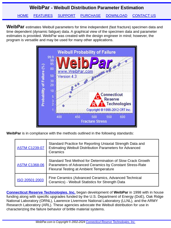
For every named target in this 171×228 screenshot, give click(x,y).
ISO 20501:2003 (30, 180)
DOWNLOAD (116, 15)
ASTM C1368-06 (30, 165)
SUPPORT (66, 15)
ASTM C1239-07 (30, 148)
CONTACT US (144, 15)
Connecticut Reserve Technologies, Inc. (110, 222)
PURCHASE (90, 15)
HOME (22, 15)
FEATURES (43, 15)
